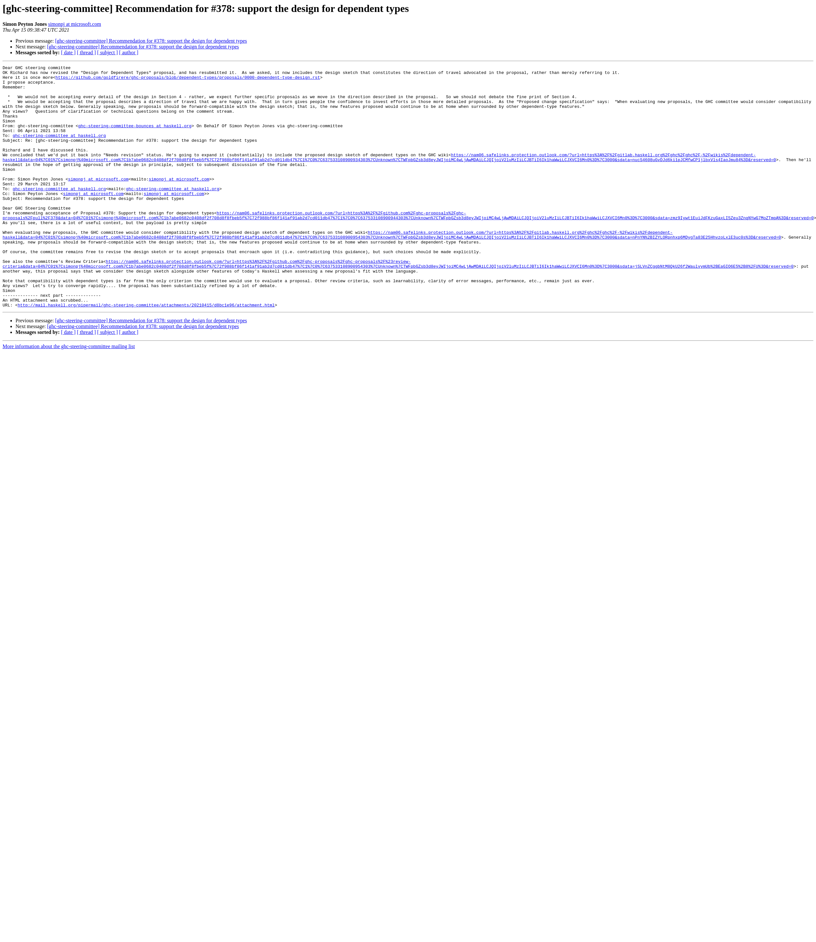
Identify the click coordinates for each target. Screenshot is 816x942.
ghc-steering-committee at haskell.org (59, 150)
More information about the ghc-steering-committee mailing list (69, 395)
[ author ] (129, 52)
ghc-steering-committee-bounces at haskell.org (134, 138)
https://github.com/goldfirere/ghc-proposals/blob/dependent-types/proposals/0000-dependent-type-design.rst (188, 80)
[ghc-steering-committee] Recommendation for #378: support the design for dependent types (151, 41)
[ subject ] (107, 52)
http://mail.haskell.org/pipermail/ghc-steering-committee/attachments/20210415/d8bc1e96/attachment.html (146, 353)
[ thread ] (86, 52)
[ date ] (68, 52)
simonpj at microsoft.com (74, 24)
